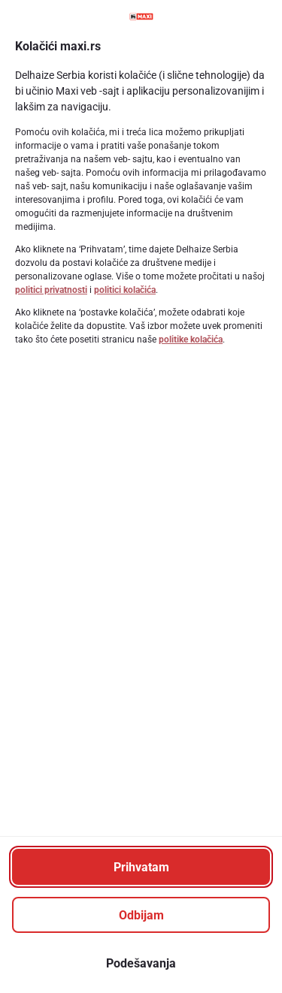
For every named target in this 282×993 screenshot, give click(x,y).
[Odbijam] (141, 915)
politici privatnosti (51, 290)
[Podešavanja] (141, 963)
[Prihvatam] (141, 867)
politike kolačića (191, 339)
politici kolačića (125, 290)
